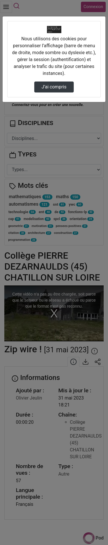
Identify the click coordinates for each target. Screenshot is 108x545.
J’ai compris (53, 87)
